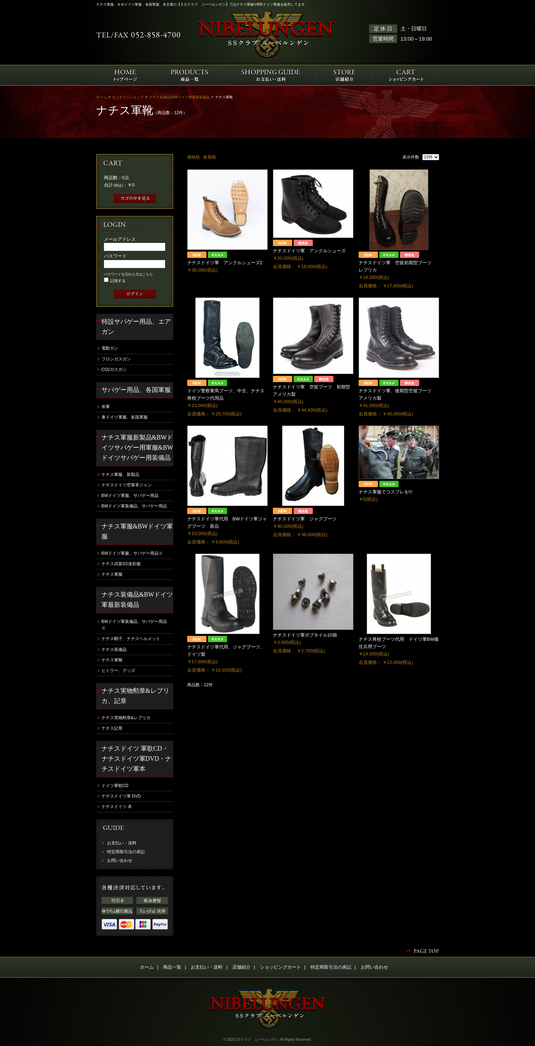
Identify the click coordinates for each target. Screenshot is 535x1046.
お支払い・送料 (121, 843)
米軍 (105, 406)
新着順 (209, 157)
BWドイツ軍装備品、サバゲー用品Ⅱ (134, 625)
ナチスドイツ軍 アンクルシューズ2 (224, 262)
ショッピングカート (280, 967)
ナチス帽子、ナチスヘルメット (130, 638)
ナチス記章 (111, 728)
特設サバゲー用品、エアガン (136, 326)
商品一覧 (172, 967)
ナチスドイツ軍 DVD (121, 796)
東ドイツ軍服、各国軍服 (124, 417)
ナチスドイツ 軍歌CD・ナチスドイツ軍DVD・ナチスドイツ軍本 (136, 758)
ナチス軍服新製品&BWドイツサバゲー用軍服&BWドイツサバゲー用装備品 (137, 447)
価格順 (193, 157)
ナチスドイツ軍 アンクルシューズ (309, 250)
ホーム (101, 97)
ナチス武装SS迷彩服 (121, 563)
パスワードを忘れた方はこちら (128, 274)
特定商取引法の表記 (126, 851)
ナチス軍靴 (111, 660)
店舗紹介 (241, 967)
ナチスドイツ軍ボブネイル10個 (305, 635)
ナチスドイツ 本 (116, 806)
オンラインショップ (127, 97)
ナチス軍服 (111, 574)
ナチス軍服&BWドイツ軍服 (137, 531)
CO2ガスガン (114, 369)
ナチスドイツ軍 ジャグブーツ (305, 518)
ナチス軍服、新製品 (120, 474)
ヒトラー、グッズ (118, 670)
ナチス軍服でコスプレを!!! (386, 491)
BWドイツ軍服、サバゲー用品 (130, 495)
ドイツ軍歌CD (114, 785)
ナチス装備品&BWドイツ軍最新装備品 (179, 97)
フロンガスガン (116, 359)
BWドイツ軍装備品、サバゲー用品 (134, 506)
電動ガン (109, 348)
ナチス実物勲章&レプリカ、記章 (135, 695)
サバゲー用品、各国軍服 (136, 389)
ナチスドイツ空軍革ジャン (126, 485)
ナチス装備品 (114, 649)
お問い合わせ (119, 860)
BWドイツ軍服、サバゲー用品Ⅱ (132, 553)
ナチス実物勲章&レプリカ (125, 717)
